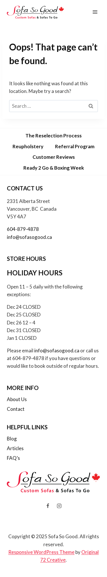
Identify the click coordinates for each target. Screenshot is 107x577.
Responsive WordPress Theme (41, 552)
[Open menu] (95, 12)
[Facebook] (48, 506)
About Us (17, 399)
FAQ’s (13, 458)
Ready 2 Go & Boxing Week (53, 168)
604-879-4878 (23, 229)
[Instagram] (59, 506)
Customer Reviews (54, 157)
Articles (15, 448)
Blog (12, 439)
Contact (16, 409)
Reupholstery (28, 146)
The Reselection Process (53, 136)
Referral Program (74, 146)
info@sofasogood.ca (29, 237)
